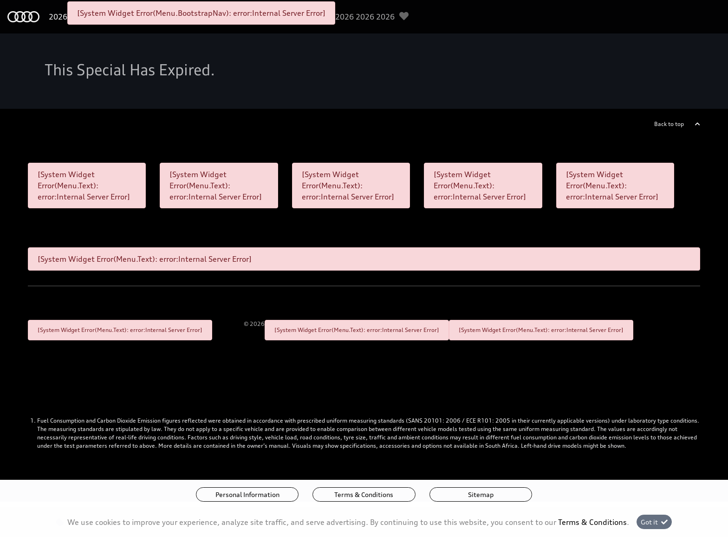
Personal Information (247, 494)
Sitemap (481, 494)
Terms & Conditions (363, 494)
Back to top (669, 123)
